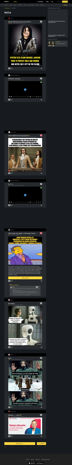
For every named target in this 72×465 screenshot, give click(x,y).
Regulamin (38, 459)
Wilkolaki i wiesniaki (14, 78)
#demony (13, 185)
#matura (15, 416)
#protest (13, 304)
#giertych (17, 304)
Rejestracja (65, 1)
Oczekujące (40, 1)
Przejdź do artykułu (25, 277)
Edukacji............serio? (14, 415)
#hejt (14, 234)
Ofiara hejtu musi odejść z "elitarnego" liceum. (21, 233)
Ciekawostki (10, 23)
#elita (19, 23)
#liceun (19, 234)
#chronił (24, 23)
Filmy (47, 1)
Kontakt (27, 459)
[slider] (19, 96)
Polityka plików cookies (45, 459)
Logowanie (59, 1)
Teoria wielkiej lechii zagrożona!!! (18, 135)
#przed (17, 23)
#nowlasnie (21, 304)
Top (52, 1)
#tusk (12, 416)
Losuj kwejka (41, 443)
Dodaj (15, 1)
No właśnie (11, 303)
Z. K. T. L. (10, 184)
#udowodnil (21, 359)
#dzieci (14, 23)
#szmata (20, 185)
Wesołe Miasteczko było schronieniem (19, 22)
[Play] (10, 96)
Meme (9, 304)
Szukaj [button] (65, 5)
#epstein (22, 185)
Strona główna (7, 8)
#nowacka (23, 416)
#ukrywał (21, 23)
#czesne (17, 234)
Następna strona (19, 443)
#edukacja (17, 416)
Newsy (9, 185)
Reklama (32, 459)
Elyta (9, 358)
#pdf (15, 185)
